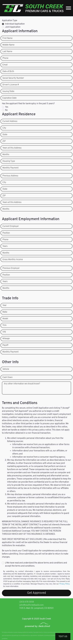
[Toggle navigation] (68, 8)
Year (4, 305)
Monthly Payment (10, 168)
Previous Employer (11, 268)
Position (6, 233)
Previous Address (10, 176)
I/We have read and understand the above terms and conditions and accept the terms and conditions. (36, 564)
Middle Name (8, 45)
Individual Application (15, 24)
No (6, 110)
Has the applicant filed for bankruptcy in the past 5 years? (28, 103)
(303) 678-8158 (26, 602)
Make (4, 312)
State (4, 134)
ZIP (4, 141)
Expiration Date (9, 98)
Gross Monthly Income (12, 259)
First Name (7, 38)
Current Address (9, 121)
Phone (5, 58)
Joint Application (12, 27)
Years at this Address (11, 148)
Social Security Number (13, 78)
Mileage (6, 338)
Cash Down (7, 377)
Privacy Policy (64, 584)
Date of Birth (8, 71)
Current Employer (10, 226)
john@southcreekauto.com (31, 605)
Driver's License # (10, 84)
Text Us (63, 636)
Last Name (7, 51)
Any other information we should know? (22, 384)
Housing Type (8, 161)
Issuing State (8, 91)
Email (4, 65)
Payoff (5, 345)
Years (4, 246)
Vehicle (5, 369)
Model (5, 318)
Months (5, 154)
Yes (6, 107)
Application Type (9, 20)
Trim (4, 325)
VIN (4, 332)
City (4, 128)
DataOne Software (43, 632)
